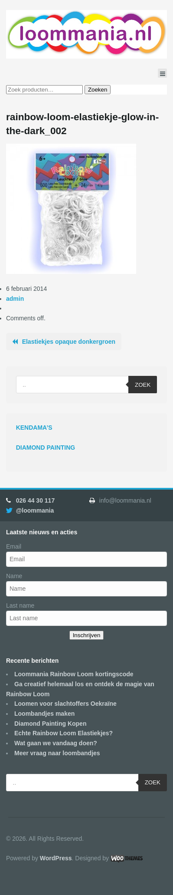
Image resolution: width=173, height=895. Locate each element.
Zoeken (97, 89)
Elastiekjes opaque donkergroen (69, 341)
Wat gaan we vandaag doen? (55, 743)
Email (13, 546)
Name (14, 576)
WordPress (56, 858)
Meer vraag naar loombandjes (57, 753)
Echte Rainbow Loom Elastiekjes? (63, 733)
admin (15, 298)
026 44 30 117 (35, 500)
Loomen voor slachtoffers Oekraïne (65, 703)
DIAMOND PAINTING (45, 447)
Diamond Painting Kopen (50, 723)
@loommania (35, 510)
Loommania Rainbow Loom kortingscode (74, 674)
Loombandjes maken (44, 713)
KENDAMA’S (34, 427)
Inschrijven (87, 635)
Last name (20, 605)
